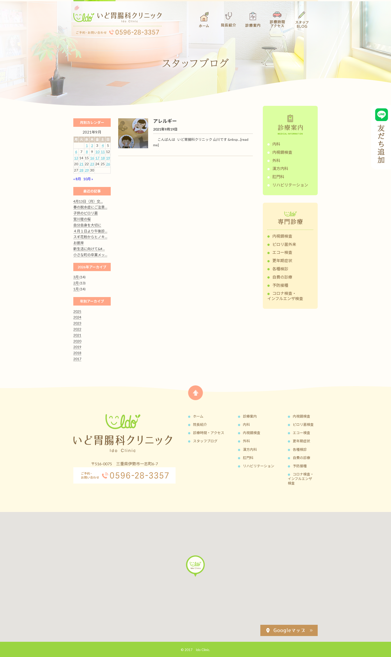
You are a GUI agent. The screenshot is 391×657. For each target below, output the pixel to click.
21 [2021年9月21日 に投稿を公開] (81, 164)
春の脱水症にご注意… (90, 207)
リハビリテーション (290, 184)
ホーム (198, 416)
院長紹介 (200, 424)
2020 (77, 341)
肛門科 (278, 176)
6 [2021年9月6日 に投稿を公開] (76, 152)
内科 (276, 144)
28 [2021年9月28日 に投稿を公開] (81, 170)
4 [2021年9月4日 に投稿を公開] (103, 145)
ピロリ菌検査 (303, 424)
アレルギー (165, 121)
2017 (77, 359)
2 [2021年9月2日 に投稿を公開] (92, 145)
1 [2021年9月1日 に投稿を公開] (87, 145)
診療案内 (250, 416)
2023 (77, 323)
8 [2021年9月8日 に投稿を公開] (87, 152)
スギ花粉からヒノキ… (90, 237)
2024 (77, 317)
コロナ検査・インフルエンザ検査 (285, 296)
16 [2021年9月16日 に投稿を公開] (92, 158)
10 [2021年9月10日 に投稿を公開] (97, 152)
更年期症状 (282, 260)
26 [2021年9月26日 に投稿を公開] (108, 164)
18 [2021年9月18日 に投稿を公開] (103, 158)
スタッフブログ (205, 441)
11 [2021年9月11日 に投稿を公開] (103, 152)
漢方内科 (280, 168)
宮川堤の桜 (82, 219)
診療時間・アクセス (208, 433)
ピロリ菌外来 (284, 244)
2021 (77, 335)
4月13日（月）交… (88, 201)
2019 (77, 347)
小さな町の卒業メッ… (90, 255)
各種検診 (280, 268)
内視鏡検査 (282, 152)
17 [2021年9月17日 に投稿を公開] (97, 158)
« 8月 (77, 179)
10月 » (88, 179)
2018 (77, 353)
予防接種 (280, 285)
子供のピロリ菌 (85, 213)
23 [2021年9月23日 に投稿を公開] (92, 164)
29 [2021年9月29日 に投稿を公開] (87, 170)
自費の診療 (282, 277)
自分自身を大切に (87, 225)
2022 (77, 329)
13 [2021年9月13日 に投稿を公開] (76, 158)
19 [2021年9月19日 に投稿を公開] (108, 158)
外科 (276, 160)
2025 (77, 311)
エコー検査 (282, 252)
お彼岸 (78, 243)
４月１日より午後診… (90, 231)
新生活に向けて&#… (89, 249)
